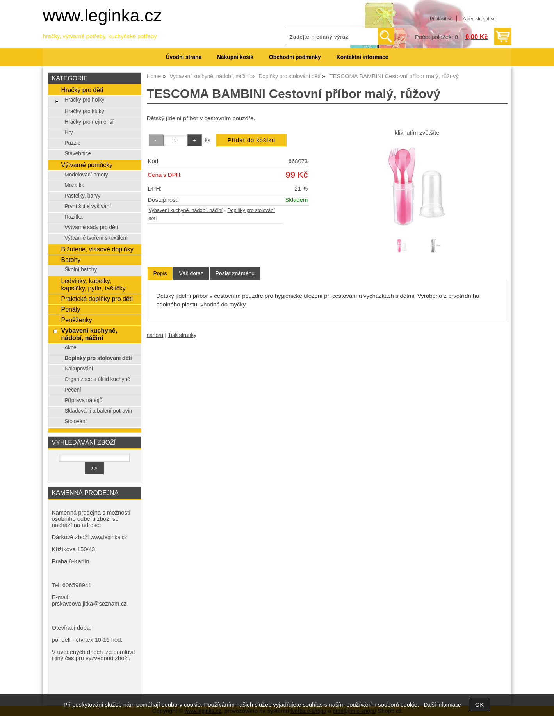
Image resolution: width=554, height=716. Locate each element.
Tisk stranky (182, 335)
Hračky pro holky (84, 100)
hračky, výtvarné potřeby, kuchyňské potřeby (100, 36)
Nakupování (78, 369)
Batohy (70, 259)
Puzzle (72, 143)
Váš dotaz (191, 273)
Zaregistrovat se (478, 18)
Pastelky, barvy (82, 196)
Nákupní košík (235, 57)
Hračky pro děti (82, 89)
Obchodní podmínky (295, 57)
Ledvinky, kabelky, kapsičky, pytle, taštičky (93, 284)
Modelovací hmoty (86, 175)
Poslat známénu (235, 273)
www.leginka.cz (102, 15)
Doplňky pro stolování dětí (98, 358)
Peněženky (76, 319)
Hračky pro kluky (84, 111)
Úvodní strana (183, 57)
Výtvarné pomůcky (86, 164)
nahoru (155, 335)
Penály (70, 309)
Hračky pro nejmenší (89, 122)
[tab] (160, 273)
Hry (68, 132)
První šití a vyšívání (87, 206)
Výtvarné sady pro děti (91, 227)
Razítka (73, 217)
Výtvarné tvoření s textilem (96, 238)
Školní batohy (80, 270)
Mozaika (74, 185)
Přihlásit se (441, 18)
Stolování (75, 421)
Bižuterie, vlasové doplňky (97, 249)
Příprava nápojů (83, 400)
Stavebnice (77, 154)
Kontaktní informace (362, 57)
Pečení (72, 390)
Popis (160, 273)
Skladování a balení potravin (98, 411)
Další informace (442, 705)
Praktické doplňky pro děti (96, 298)
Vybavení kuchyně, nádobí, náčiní (186, 210)
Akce (70, 348)
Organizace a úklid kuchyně (97, 379)
